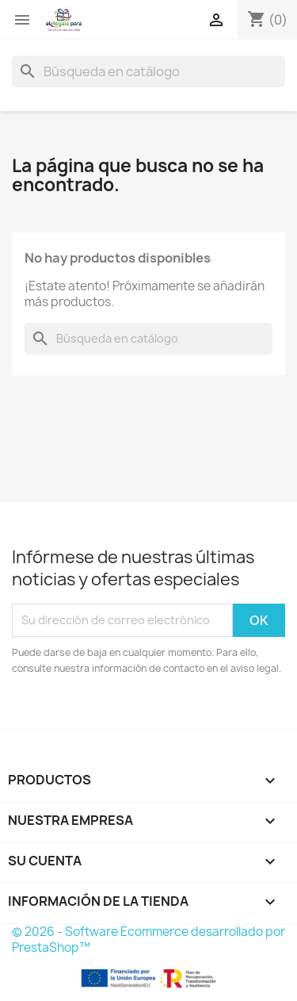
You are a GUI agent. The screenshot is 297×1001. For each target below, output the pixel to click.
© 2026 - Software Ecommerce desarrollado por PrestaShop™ (148, 939)
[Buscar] (148, 71)
